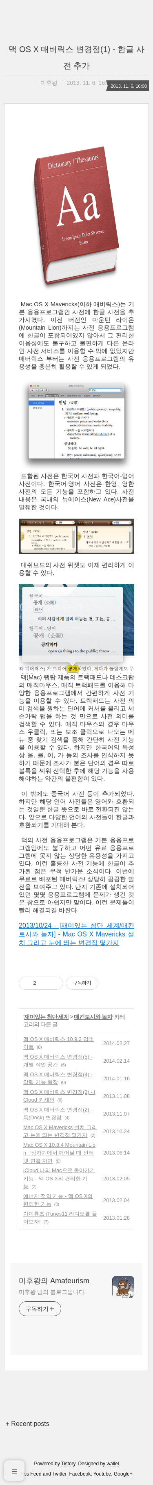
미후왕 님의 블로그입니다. (52, 1292)
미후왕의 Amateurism (54, 1281)
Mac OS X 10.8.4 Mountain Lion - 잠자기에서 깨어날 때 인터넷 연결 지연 (59, 1153)
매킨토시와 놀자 (93, 1017)
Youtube (102, 1474)
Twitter (59, 1474)
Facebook (80, 1474)
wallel (112, 1464)
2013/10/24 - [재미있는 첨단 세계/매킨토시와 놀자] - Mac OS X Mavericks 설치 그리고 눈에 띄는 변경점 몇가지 (76, 934)
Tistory (68, 1464)
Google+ (123, 1474)
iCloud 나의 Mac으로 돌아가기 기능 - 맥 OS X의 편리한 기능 (59, 1178)
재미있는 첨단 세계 (46, 1017)
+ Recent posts (27, 1423)
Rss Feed (30, 1474)
